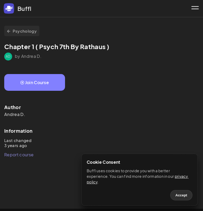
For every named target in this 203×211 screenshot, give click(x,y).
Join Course (34, 82)
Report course (19, 154)
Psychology (22, 30)
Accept (181, 195)
